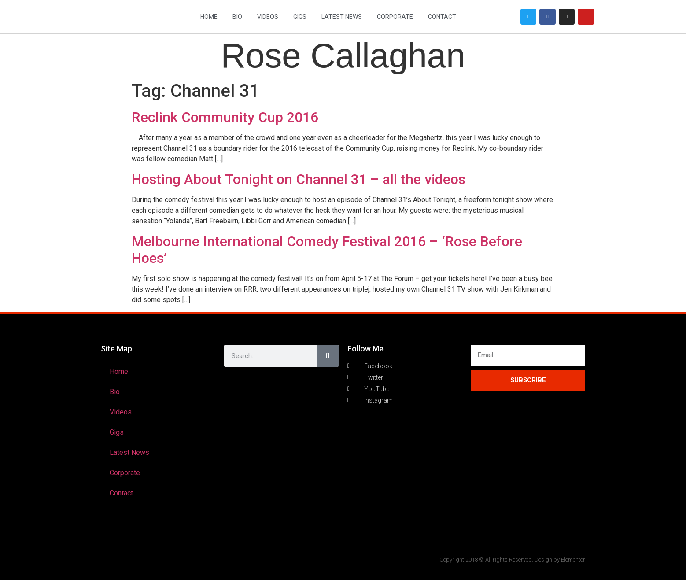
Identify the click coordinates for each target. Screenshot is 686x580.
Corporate (395, 16)
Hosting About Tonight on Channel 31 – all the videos (298, 179)
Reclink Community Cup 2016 (225, 117)
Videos (267, 16)
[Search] (328, 356)
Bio (237, 16)
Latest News (341, 16)
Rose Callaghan (343, 55)
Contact (442, 16)
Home (209, 16)
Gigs (299, 16)
